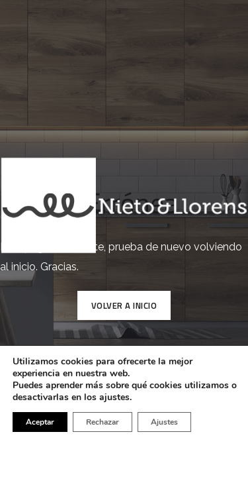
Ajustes (164, 422)
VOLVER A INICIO (124, 305)
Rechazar (102, 422)
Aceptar (40, 422)
